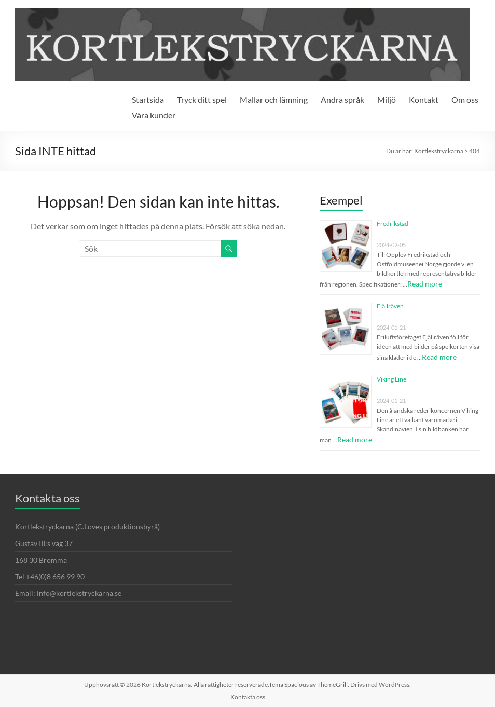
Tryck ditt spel (202, 99)
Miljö (386, 99)
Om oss (464, 99)
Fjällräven (390, 306)
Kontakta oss (247, 697)
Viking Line (391, 379)
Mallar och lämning (274, 99)
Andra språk (342, 99)
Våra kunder (153, 115)
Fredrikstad (392, 223)
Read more (424, 283)
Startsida (148, 99)
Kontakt (423, 99)
